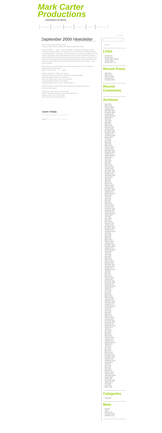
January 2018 (109, 263)
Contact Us (80, 27)
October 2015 (109, 304)
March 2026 (108, 75)
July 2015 (108, 309)
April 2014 (108, 334)
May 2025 (108, 122)
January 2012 (109, 374)
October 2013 (109, 340)
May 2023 (108, 162)
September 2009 (110, 375)
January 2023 (109, 168)
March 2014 (108, 336)
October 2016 (109, 284)
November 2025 (110, 112)
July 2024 (108, 139)
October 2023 (109, 154)
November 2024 (110, 132)
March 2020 (108, 221)
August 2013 (109, 344)
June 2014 (108, 331)
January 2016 (109, 299)
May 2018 (108, 256)
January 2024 (109, 149)
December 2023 (110, 150)
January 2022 (109, 187)
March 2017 (108, 276)
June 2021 (108, 198)
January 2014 (109, 339)
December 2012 (110, 355)
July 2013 (108, 345)
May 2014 (108, 332)
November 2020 (110, 210)
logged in (53, 115)
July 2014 (108, 329)
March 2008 (108, 387)
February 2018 (109, 261)
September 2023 (110, 155)
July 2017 (108, 271)
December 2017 (110, 264)
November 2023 (110, 152)
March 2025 (108, 125)
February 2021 (109, 205)
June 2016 (108, 291)
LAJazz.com (109, 55)
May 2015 (108, 312)
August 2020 (109, 215)
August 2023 (109, 157)
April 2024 (108, 144)
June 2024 (108, 140)
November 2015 (110, 302)
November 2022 (110, 172)
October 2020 (109, 211)
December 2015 (110, 301)
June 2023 (108, 160)
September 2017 (110, 269)
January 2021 (109, 207)
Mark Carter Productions (62, 10)
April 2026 (108, 73)
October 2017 (109, 268)
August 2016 (109, 288)
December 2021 (110, 188)
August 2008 (109, 382)
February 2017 (109, 278)
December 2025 (110, 80)
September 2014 (110, 326)
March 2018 (108, 259)
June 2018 (108, 254)
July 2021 (108, 197)
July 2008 (108, 384)
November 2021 (110, 190)
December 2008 (110, 380)
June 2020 (108, 218)
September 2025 (110, 116)
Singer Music (109, 57)
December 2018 (110, 245)
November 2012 (110, 357)
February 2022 (109, 185)
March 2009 (108, 379)
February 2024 (109, 147)
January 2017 (109, 279)
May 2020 (108, 220)
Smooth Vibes (109, 60)
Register (107, 409)
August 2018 (109, 251)
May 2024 (108, 142)
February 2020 (109, 223)
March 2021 (108, 203)
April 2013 (108, 350)
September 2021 (110, 193)
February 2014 (109, 337)
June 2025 (108, 120)
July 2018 (108, 253)
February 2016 (109, 297)
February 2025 (109, 127)
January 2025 (109, 129)
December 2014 (110, 321)
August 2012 (109, 362)
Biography (45, 27)
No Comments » (57, 119)
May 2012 (108, 367)
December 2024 (110, 130)
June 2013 (108, 347)
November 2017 (110, 266)
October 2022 (109, 173)
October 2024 (109, 134)
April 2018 (108, 258)
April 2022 (108, 182)
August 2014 (109, 327)
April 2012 (108, 369)
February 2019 (109, 241)
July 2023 (108, 159)
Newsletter (108, 398)
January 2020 (109, 225)
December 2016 (110, 281)
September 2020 (110, 213)
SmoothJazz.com (110, 62)
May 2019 (108, 236)
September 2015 (110, 306)
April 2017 (108, 274)
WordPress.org (109, 415)
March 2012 (108, 370)
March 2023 (108, 165)
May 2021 (108, 200)
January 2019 (109, 243)
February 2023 (109, 167)
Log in (107, 410)
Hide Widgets (119, 35)
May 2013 (108, 349)
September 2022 (110, 175)
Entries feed (108, 412)
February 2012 (109, 372)
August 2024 (109, 137)
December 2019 (110, 226)
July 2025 (108, 119)
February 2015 (109, 317)
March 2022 (108, 183)
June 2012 (108, 365)
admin (82, 41)
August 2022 (109, 177)
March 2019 (108, 240)
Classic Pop (101, 27)
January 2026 (109, 78)
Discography (57, 27)
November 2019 (110, 228)
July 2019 (108, 233)
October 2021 (109, 192)
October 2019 (109, 230)
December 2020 (110, 208)
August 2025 (109, 117)
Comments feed (110, 414)
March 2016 (108, 296)
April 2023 (108, 163)
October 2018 (109, 248)
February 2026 (109, 76)
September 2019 (110, 231)
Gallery (90, 27)
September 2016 (110, 286)
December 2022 (110, 170)
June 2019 (108, 235)
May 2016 (108, 293)
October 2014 (109, 324)
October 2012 (109, 359)
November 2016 (110, 283)
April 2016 (108, 294)
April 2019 (108, 238)
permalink (64, 119)
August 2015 (109, 307)
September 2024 (110, 135)
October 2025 (109, 114)
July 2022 (108, 178)
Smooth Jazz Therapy (112, 59)
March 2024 (108, 145)
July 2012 (108, 364)
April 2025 (108, 124)
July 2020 (108, 216)
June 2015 (108, 311)
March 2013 (108, 352)
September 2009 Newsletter (66, 39)
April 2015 (108, 314)
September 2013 (110, 342)
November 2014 (110, 322)
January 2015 (109, 319)
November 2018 (110, 246)
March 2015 (108, 316)
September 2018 (110, 250)
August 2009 (109, 377)
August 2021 (109, 195)
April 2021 (108, 202)
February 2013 (109, 354)
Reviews (69, 27)
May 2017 (108, 273)
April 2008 (108, 385)
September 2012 (110, 360)
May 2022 (108, 180)
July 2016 (108, 289)
